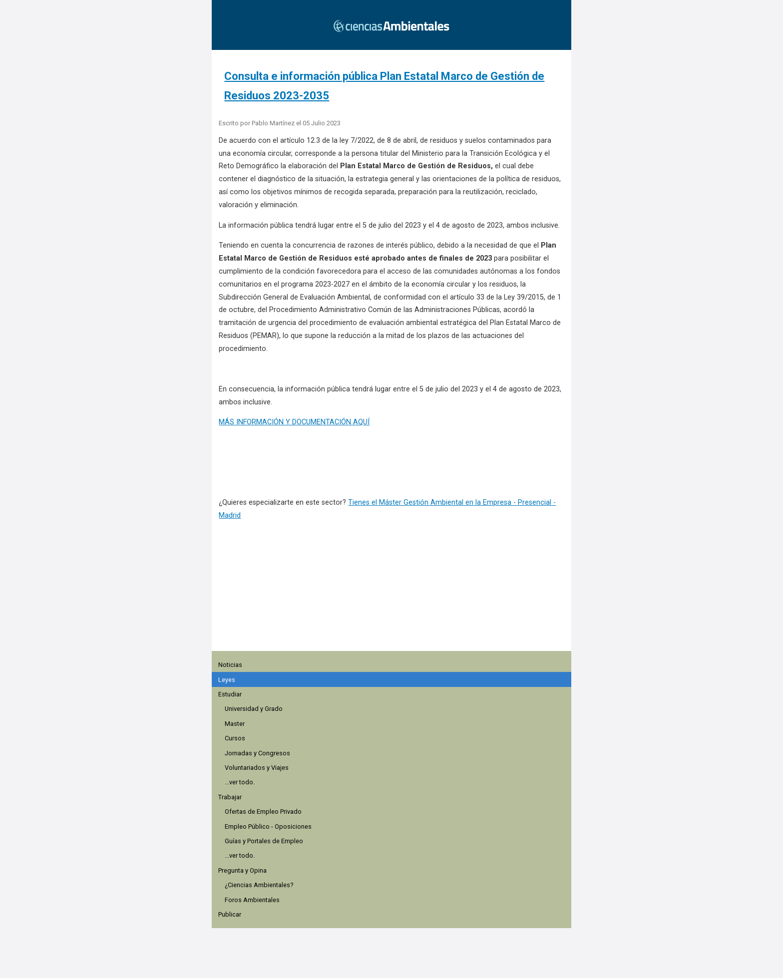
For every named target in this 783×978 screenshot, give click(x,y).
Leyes (226, 679)
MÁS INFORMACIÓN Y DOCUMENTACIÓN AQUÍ (294, 422)
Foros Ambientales (252, 900)
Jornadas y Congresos (257, 753)
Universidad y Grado (254, 708)
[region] (394, 591)
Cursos (235, 738)
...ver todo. (240, 782)
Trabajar (230, 797)
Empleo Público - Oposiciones (268, 826)
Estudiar (230, 694)
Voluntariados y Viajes (257, 767)
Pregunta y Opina (242, 870)
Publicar (229, 914)
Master (235, 723)
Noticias (230, 664)
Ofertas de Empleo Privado (263, 811)
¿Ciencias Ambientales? (259, 885)
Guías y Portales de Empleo (264, 841)
